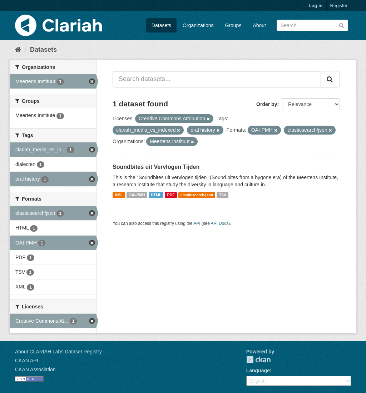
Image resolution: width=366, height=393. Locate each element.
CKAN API (26, 360)
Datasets (161, 25)
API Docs (220, 223)
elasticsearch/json (196, 195)
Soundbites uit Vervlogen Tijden (156, 167)
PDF (171, 195)
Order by (266, 104)
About (259, 25)
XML (119, 195)
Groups (233, 25)
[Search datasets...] (217, 79)
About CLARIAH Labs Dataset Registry (58, 351)
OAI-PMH (137, 195)
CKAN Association (35, 369)
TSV (222, 195)
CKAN (258, 359)
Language (258, 370)
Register (338, 5)
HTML (156, 195)
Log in (316, 5)
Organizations (198, 25)
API (196, 223)
